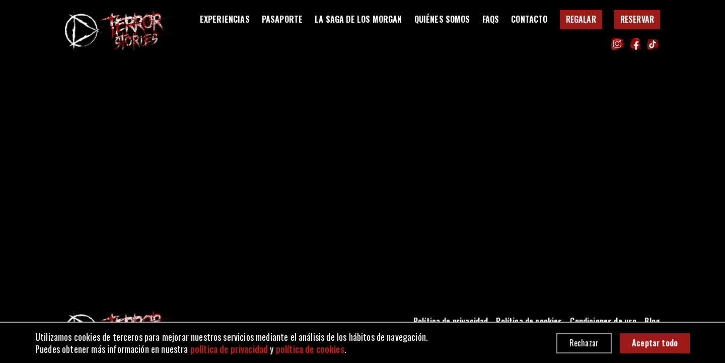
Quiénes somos (442, 19)
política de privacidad (229, 348)
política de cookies (310, 348)
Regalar (581, 19)
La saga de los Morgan (358, 19)
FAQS (490, 19)
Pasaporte (282, 19)
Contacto (529, 19)
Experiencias (225, 19)
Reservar (637, 19)
